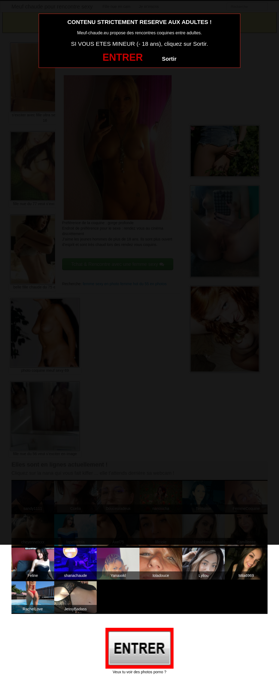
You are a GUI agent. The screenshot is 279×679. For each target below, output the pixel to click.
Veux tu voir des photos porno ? (139, 672)
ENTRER (122, 57)
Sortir (169, 59)
